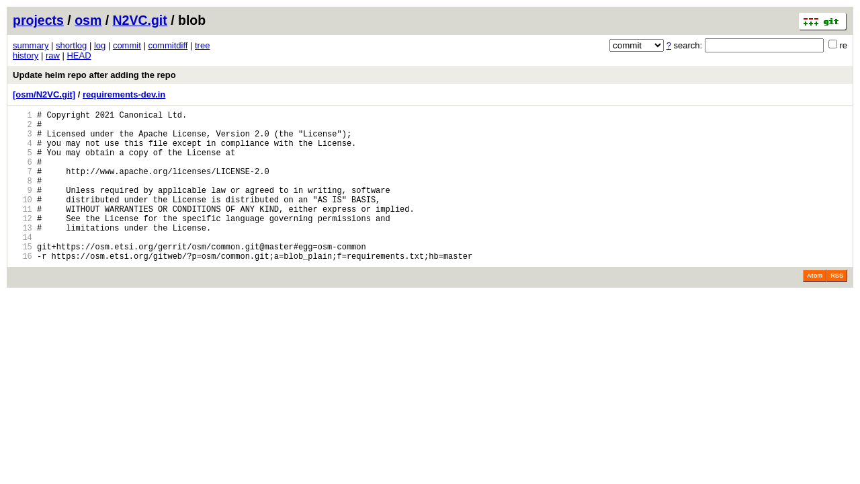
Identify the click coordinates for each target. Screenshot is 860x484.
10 (22, 219)
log (99, 45)
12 (22, 242)
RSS (836, 308)
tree (202, 45)
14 (22, 265)
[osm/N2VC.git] (44, 94)
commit (127, 45)
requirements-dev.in (124, 94)
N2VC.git (140, 20)
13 (22, 253)
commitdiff (167, 45)
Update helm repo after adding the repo (94, 75)
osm (88, 20)
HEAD (79, 55)
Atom (814, 308)
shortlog (71, 45)
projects (38, 20)
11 (22, 231)
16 (22, 288)
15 (22, 276)
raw (53, 55)
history (25, 55)
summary (30, 45)
